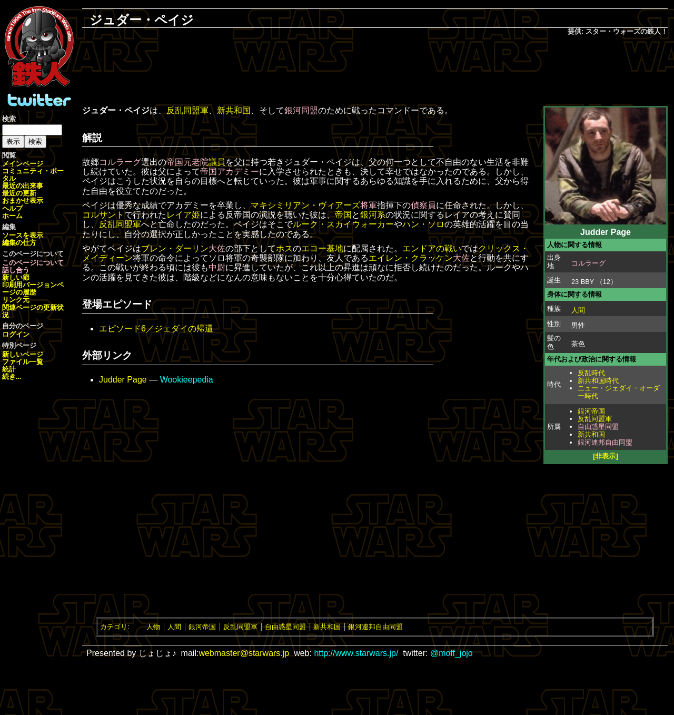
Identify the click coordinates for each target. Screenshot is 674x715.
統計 (9, 369)
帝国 (343, 214)
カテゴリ (113, 627)
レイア (179, 214)
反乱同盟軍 (595, 419)
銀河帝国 (591, 411)
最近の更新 (19, 193)
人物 (153, 627)
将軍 (368, 205)
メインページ (22, 164)
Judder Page (123, 379)
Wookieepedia (186, 379)
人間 (578, 310)
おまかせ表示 (22, 200)
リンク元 (15, 299)
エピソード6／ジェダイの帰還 (156, 328)
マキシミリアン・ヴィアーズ (305, 205)
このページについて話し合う (33, 266)
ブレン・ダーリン (175, 248)
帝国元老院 (187, 162)
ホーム (12, 216)
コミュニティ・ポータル (33, 174)
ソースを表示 (22, 235)
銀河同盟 (301, 110)
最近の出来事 (22, 186)
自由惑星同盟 (598, 426)
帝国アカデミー (229, 171)
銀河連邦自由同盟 (605, 442)
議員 (217, 162)
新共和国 (591, 434)
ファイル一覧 (22, 362)
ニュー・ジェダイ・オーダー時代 (619, 392)
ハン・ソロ (423, 224)
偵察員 (423, 205)
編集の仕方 (19, 243)
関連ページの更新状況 (33, 311)
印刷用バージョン (29, 285)
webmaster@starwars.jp (244, 653)
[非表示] (605, 456)
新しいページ (22, 354)
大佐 (217, 248)
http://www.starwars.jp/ (356, 653)
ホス (284, 248)
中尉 (217, 267)
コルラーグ (588, 263)
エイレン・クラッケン (411, 257)
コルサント (103, 214)
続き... (12, 376)
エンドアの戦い (431, 248)
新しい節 (15, 277)
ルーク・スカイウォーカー (343, 224)
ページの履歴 (33, 288)
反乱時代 (591, 373)
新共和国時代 (598, 381)
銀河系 (372, 214)
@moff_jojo (451, 653)
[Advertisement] (375, 71)
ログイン (15, 334)
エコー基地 (322, 248)
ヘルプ (12, 208)
